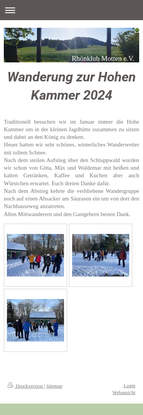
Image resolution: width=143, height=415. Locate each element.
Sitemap (54, 386)
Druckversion (26, 386)
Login (129, 385)
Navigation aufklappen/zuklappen (71, 10)
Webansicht (123, 392)
